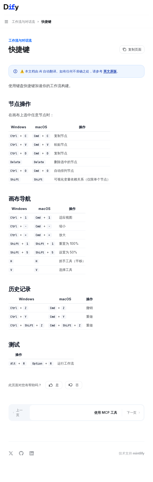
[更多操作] (146, 7)
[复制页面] (131, 49)
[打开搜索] (138, 7)
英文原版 (110, 71)
